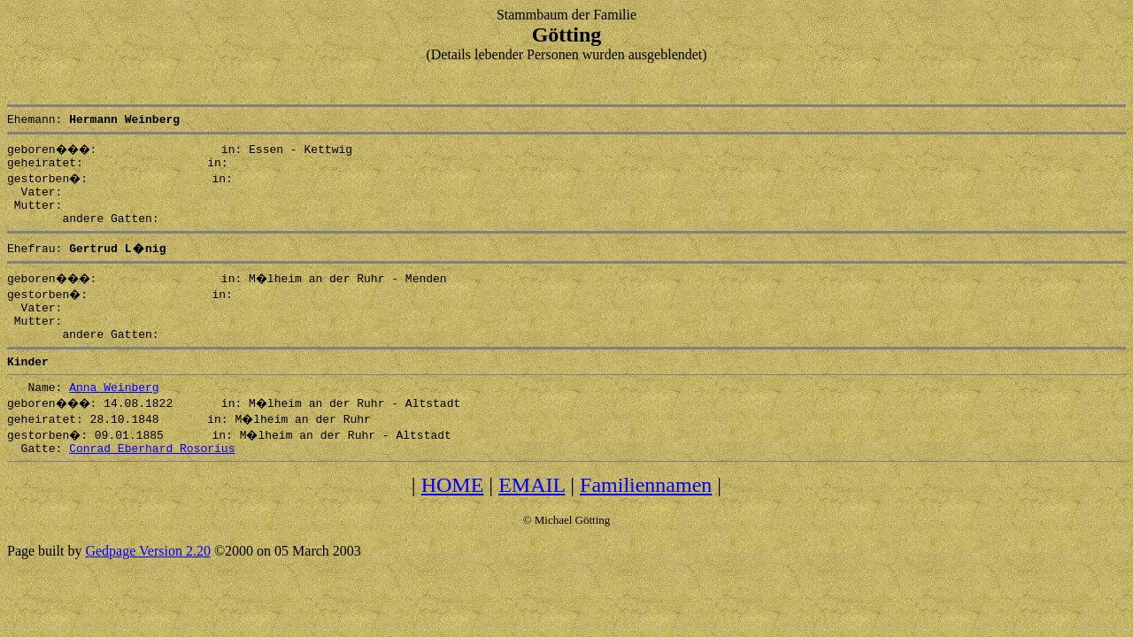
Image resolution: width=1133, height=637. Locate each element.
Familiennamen (646, 514)
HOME (452, 514)
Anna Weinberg (113, 413)
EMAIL (531, 514)
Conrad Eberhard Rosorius (152, 477)
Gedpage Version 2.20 (147, 579)
